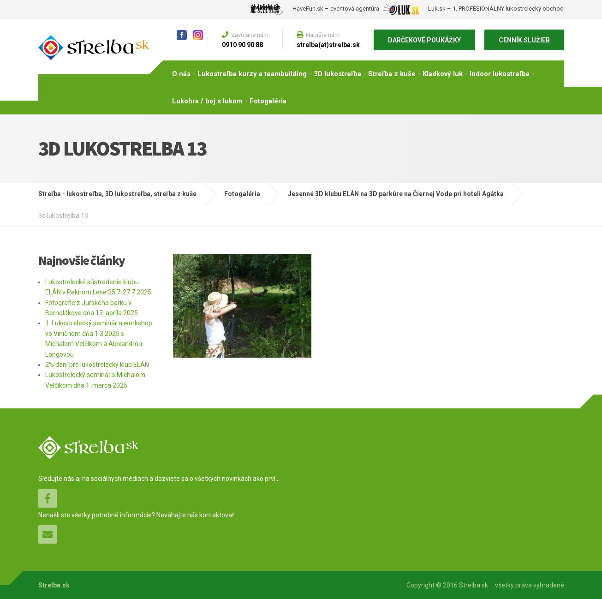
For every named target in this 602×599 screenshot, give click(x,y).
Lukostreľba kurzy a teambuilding (252, 74)
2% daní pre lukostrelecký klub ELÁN (97, 364)
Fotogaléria (268, 101)
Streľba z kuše (392, 74)
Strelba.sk (54, 585)
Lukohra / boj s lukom (207, 101)
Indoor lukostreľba (500, 74)
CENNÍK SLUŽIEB (524, 40)
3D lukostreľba (337, 74)
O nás (181, 74)
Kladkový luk (443, 74)
